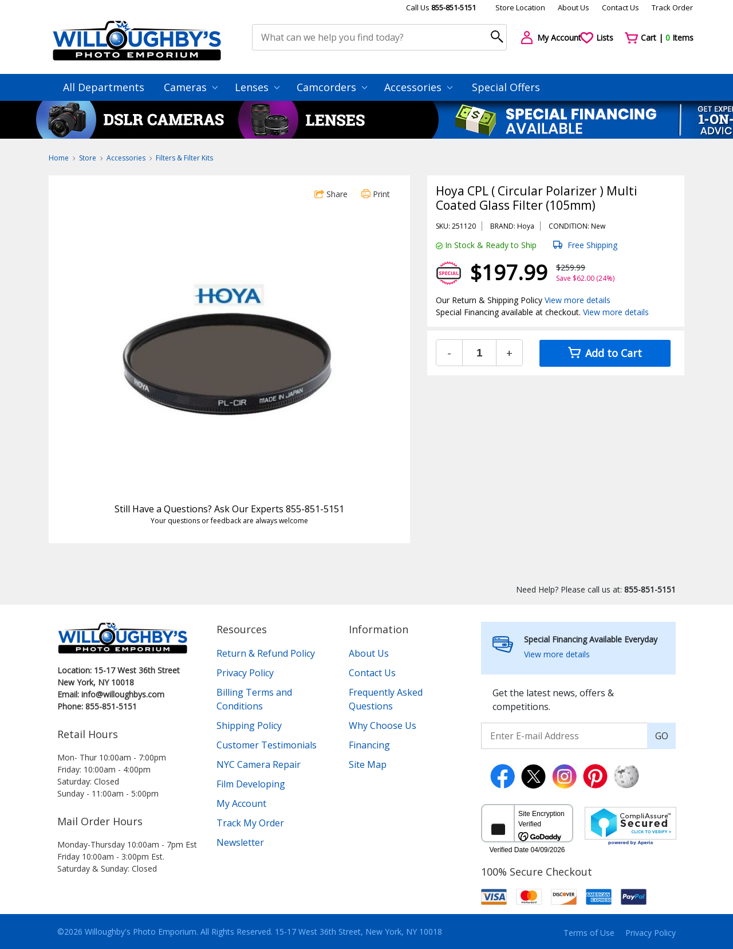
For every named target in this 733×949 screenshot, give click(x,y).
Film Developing (250, 784)
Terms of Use (588, 932)
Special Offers (506, 87)
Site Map (368, 764)
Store (87, 158)
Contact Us (620, 7)
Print (375, 194)
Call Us (441, 7)
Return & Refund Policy (265, 653)
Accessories (418, 87)
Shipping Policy (249, 725)
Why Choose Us (382, 725)
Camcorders (332, 87)
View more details (577, 300)
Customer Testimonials (266, 745)
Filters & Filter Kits (184, 158)
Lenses (257, 87)
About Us (573, 7)
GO (661, 736)
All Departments (103, 87)
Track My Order (250, 823)
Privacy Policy (245, 672)
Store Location (520, 7)
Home (59, 158)
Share (331, 194)
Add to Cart (605, 353)
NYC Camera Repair (258, 764)
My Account (241, 803)
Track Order (672, 7)
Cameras (191, 87)
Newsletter (240, 842)
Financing (369, 745)
